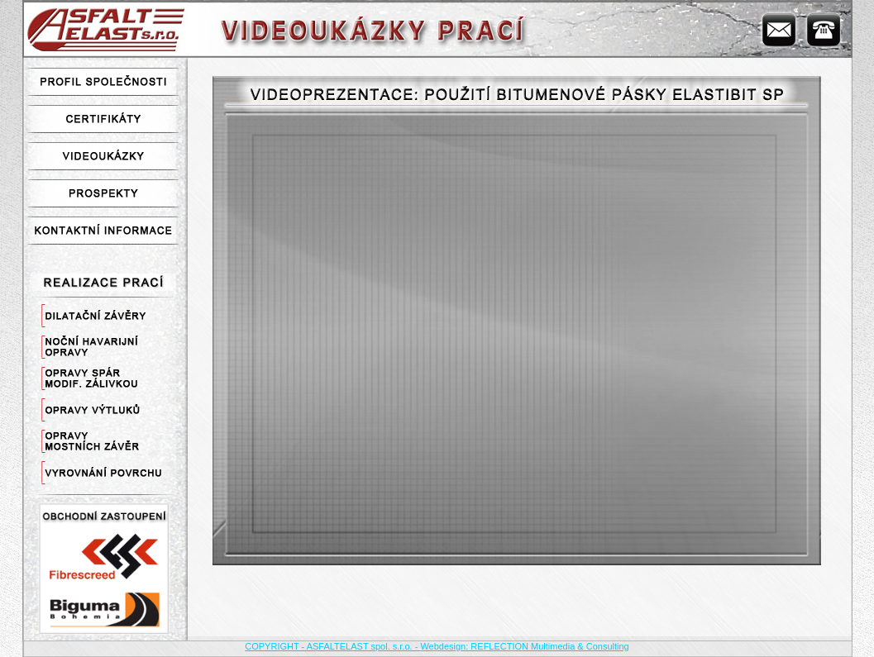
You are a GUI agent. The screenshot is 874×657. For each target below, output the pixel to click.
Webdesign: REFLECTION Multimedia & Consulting (524, 646)
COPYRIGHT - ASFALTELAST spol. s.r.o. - (332, 646)
